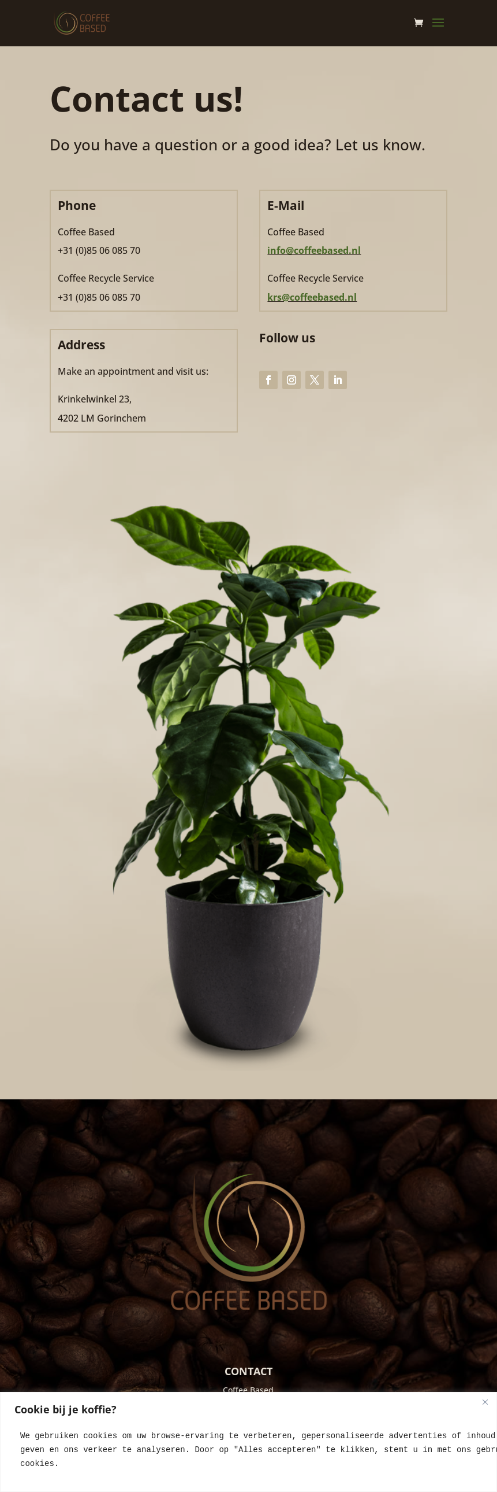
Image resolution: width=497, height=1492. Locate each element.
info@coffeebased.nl (314, 250)
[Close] (485, 1402)
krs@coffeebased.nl (312, 297)
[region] (248, 1442)
